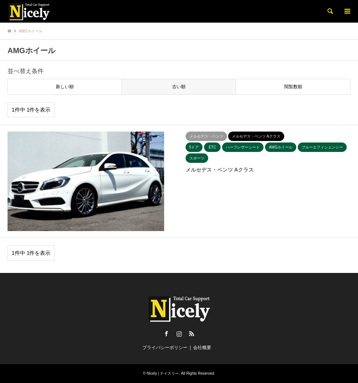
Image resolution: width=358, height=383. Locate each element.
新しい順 (65, 86)
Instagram (179, 333)
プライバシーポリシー (164, 347)
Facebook (166, 333)
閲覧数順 (293, 86)
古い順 (179, 86)
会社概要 (202, 347)
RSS (191, 333)
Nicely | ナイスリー (163, 373)
